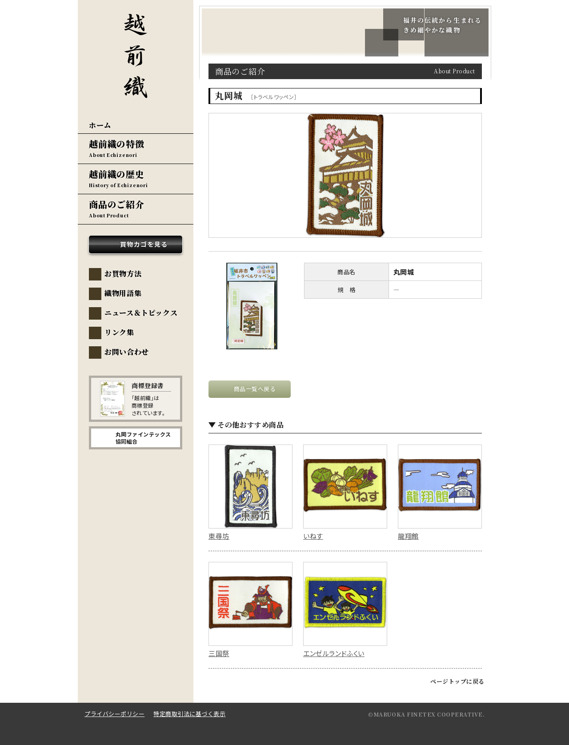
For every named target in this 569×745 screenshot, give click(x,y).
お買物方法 (122, 273)
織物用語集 (122, 293)
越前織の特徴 (116, 143)
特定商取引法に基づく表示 (189, 713)
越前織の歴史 (116, 174)
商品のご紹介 (116, 204)
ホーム (100, 125)
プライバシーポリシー (114, 713)
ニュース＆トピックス (140, 313)
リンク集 (119, 332)
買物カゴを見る (144, 244)
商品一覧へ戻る (255, 389)
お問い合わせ (126, 352)
